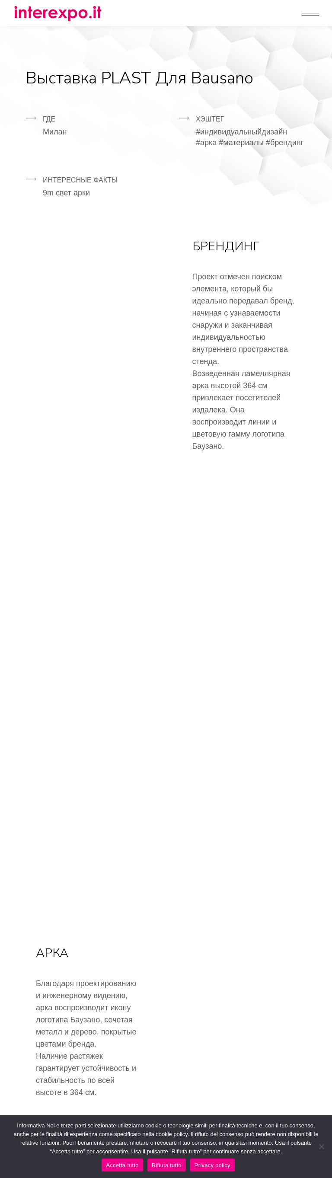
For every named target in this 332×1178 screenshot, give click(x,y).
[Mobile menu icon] (310, 13)
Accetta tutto (122, 1165)
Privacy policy (212, 1165)
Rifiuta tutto (167, 1165)
